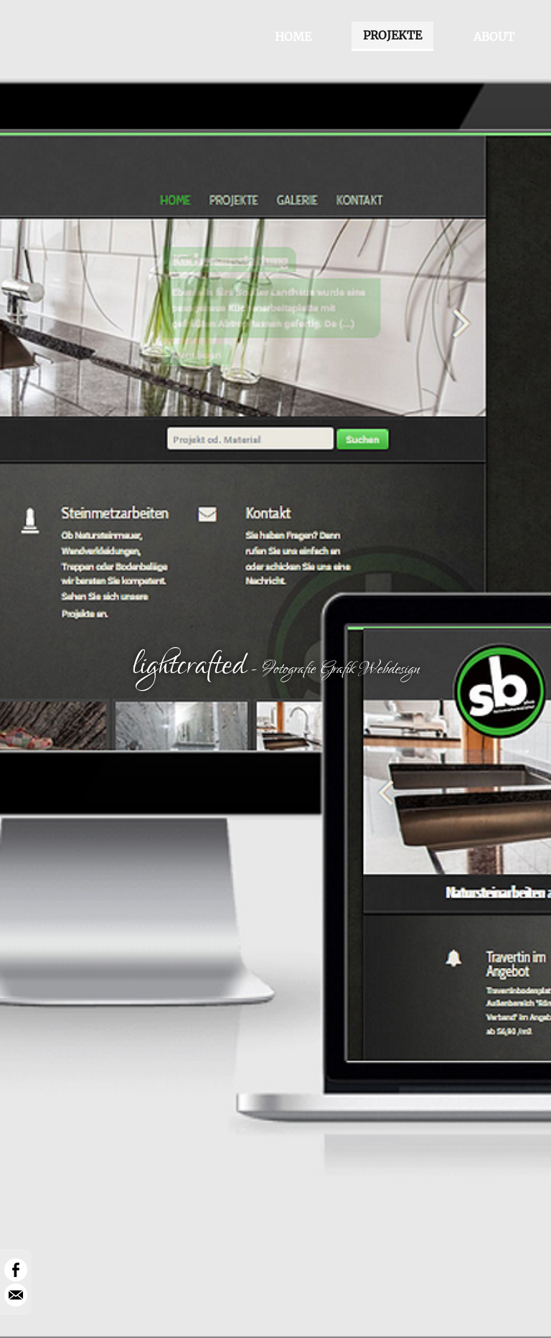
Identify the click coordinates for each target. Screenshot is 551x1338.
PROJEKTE (392, 35)
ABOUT (494, 36)
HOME (293, 36)
